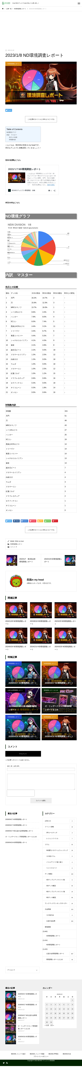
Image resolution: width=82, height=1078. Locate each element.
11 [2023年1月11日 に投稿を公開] (55, 1021)
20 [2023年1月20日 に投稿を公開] (63, 1025)
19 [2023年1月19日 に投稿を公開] (59, 1025)
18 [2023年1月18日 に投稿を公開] (55, 1025)
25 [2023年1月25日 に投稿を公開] (55, 1029)
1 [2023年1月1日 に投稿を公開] (72, 1012)
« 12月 (47, 1037)
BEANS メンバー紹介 (18, 1066)
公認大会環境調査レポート (15, 690)
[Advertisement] (41, 27)
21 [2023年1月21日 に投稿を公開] (68, 1025)
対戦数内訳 (12, 139)
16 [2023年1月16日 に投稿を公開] (47, 1025)
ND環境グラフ (11, 132)
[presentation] (20, 793)
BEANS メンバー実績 (37, 1066)
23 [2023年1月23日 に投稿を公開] (47, 1029)
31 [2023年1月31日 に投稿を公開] (51, 1034)
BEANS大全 (67, 1066)
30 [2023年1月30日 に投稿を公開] (47, 1034)
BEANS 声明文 (54, 1066)
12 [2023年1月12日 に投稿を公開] (59, 1021)
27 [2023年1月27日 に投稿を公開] (63, 1029)
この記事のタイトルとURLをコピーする (41, 119)
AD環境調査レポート (13, 663)
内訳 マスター (12, 135)
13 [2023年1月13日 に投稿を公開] (63, 1021)
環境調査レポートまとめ (51, 690)
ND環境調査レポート (13, 64)
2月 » (52, 1037)
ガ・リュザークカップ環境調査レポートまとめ (21, 836)
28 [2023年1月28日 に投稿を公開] (68, 1029)
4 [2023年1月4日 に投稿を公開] (55, 1016)
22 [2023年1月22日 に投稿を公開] (72, 1025)
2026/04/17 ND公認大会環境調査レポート (19, 831)
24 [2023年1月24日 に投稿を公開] (51, 1029)
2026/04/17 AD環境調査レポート (16, 819)
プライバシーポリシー (41, 1068)
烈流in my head (19, 541)
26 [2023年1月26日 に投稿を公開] (59, 1029)
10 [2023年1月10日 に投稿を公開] (51, 1021)
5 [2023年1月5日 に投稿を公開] (59, 1016)
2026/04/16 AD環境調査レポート (16, 842)
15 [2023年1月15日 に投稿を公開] (72, 1021)
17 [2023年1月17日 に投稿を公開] (51, 1025)
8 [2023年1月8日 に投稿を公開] (72, 1016)
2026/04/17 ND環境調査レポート (16, 825)
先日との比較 (13, 137)
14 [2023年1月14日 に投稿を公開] (68, 1021)
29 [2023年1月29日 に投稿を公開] (72, 1029)
